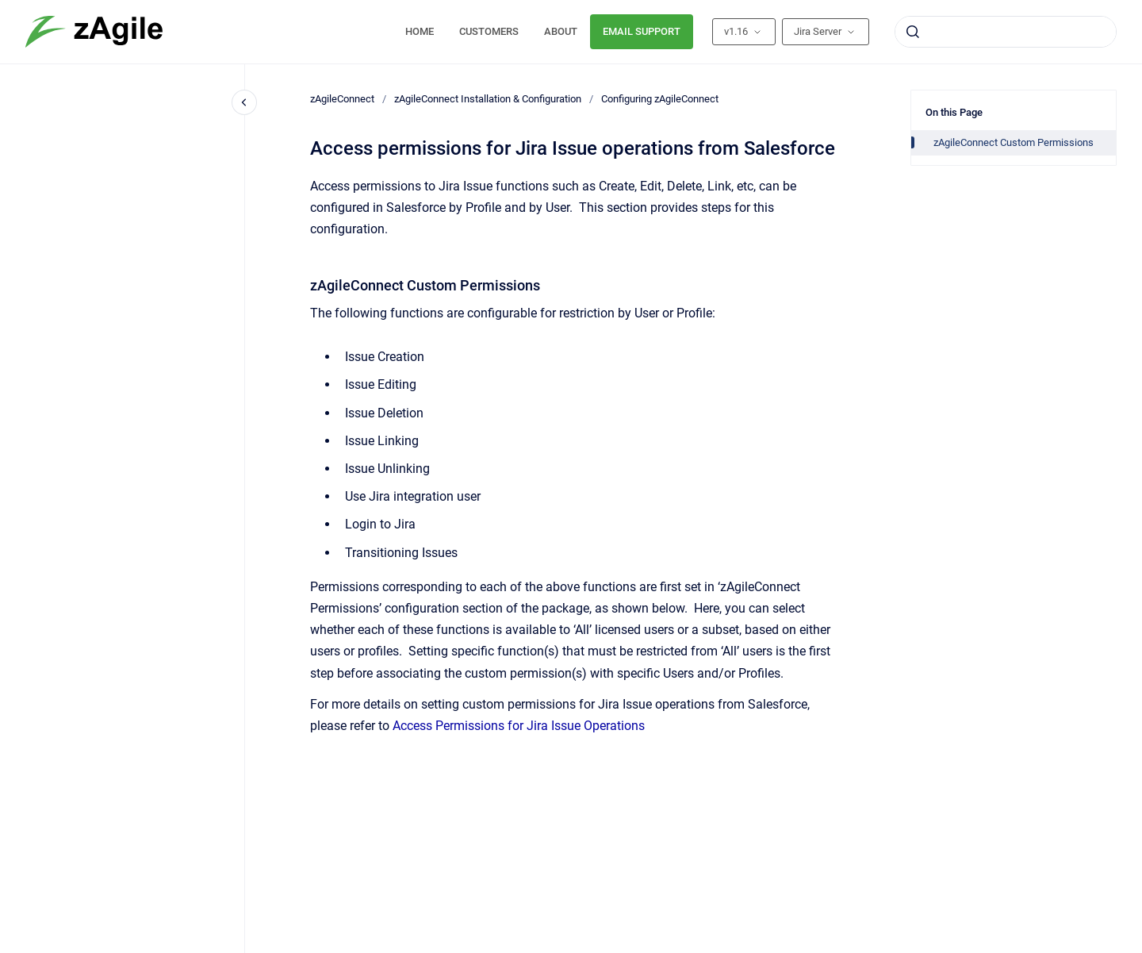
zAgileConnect (342, 99)
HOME (419, 31)
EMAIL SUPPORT (641, 31)
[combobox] (1005, 32)
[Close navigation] (244, 102)
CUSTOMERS (489, 31)
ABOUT (560, 31)
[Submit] (912, 31)
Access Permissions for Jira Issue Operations (519, 725)
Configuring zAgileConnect (660, 99)
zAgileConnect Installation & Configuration (487, 99)
